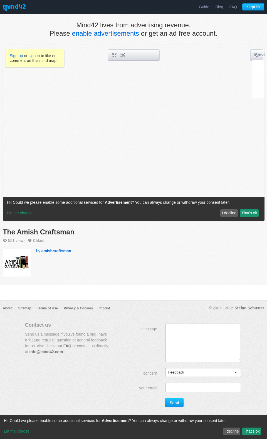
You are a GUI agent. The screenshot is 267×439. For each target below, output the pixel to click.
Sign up (16, 56)
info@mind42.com (46, 352)
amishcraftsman (56, 251)
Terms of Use (47, 308)
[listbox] (203, 372)
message (149, 329)
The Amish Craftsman (38, 232)
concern (150, 373)
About (8, 308)
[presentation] (236, 373)
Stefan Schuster (249, 308)
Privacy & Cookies (78, 308)
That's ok (251, 431)
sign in (34, 56)
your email (148, 388)
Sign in (253, 7)
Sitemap (24, 308)
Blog (219, 7)
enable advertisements (105, 33)
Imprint (104, 308)
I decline (231, 431)
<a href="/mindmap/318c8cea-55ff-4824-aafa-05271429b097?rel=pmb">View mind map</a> (134, 134)
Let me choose (16, 431)
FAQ (233, 7)
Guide (204, 7)
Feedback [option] (176, 372)
